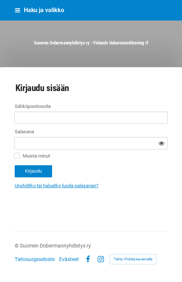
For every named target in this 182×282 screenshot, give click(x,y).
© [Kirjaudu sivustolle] (17, 246)
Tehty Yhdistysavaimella (133, 259)
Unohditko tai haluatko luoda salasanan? (56, 185)
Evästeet (69, 259)
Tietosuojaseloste (35, 259)
